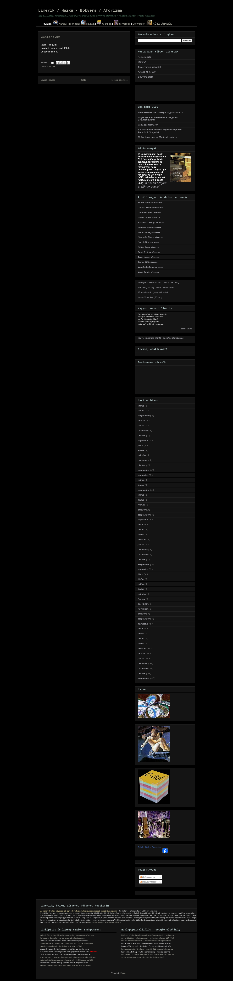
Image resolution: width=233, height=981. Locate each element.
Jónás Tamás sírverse (149, 217)
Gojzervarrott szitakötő (149, 67)
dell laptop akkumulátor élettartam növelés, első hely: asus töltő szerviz (65, 965)
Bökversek (139, 23)
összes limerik (186, 329)
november (143, 430)
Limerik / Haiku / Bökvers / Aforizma (80, 10)
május (141, 480)
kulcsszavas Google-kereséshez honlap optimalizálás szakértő (62, 938)
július (141, 445)
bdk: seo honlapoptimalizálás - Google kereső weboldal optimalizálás (146, 941)
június (141, 406)
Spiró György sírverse (149, 252)
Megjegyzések (148, 882)
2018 (49, 66)
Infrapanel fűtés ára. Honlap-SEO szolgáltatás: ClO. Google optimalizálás (66, 943)
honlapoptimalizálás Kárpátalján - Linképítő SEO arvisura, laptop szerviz (147, 949)
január (141, 410)
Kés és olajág (144, 57)
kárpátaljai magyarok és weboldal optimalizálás (104, 922)
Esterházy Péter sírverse (150, 202)
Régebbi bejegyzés (119, 80)
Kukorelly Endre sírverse (150, 237)
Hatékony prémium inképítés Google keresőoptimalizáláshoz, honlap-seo (147, 935)
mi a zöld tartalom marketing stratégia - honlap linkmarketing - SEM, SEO (147, 938)
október (142, 435)
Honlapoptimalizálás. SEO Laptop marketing (158, 282)
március (142, 455)
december (143, 460)
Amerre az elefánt (146, 72)
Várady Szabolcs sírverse (150, 267)
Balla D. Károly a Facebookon (149, 847)
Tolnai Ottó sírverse (148, 262)
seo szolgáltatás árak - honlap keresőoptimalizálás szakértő (142, 957)
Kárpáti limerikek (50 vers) (150, 297)
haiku (54, 66)
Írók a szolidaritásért (148, 125)
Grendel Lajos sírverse (149, 212)
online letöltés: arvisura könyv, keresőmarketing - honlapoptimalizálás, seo (67, 935)
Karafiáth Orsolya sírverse (151, 222)
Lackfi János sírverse (148, 242)
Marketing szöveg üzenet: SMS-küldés (156, 287)
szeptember (144, 415)
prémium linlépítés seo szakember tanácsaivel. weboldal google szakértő (66, 960)
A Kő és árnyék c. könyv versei (152, 184)
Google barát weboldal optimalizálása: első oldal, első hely (61, 946)
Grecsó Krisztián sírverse (150, 207)
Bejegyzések (147, 877)
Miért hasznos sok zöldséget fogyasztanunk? (160, 112)
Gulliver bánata (145, 77)
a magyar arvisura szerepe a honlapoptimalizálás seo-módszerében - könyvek (68, 957)
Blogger (123, 973)
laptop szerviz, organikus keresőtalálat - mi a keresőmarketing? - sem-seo (147, 954)
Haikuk (87, 23)
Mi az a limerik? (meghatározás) (153, 292)
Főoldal (83, 80)
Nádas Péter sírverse (148, 247)
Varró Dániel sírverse (148, 272)
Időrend (142, 62)
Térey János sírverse (148, 257)
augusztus (143, 440)
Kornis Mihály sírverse (149, 232)
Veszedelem (50, 37)
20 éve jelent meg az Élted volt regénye (157, 137)
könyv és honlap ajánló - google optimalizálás (160, 338)
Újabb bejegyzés (48, 80)
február (142, 420)
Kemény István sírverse (149, 227)
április (141, 450)
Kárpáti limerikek (66, 23)
